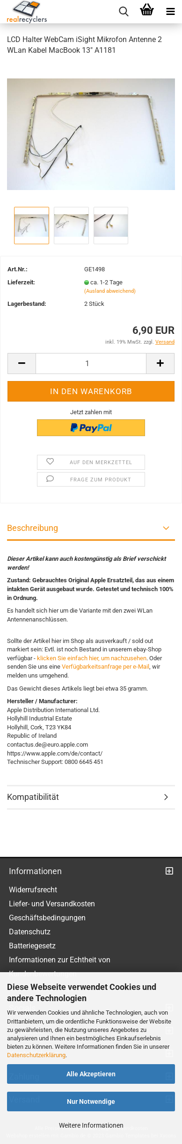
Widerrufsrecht (33, 889)
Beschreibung (32, 528)
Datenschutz (30, 931)
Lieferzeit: (21, 282)
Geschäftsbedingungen (47, 917)
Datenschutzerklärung (36, 1055)
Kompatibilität (33, 797)
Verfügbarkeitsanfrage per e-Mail (105, 666)
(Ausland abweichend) (110, 291)
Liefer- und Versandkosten (52, 903)
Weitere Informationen (91, 1125)
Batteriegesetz (32, 945)
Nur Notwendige (91, 1101)
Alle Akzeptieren (91, 1074)
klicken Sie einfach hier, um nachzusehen (91, 658)
